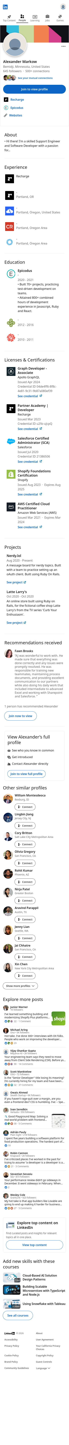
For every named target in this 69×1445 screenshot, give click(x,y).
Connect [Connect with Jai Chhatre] (25, 957)
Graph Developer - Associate (32, 370)
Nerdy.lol (14, 555)
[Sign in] (63, 7)
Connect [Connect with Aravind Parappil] (25, 919)
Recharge (24, 414)
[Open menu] (63, 46)
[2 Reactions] (6, 1187)
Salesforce (25, 447)
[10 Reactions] (7, 1145)
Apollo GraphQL (29, 377)
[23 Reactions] (10, 1043)
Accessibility (11, 1339)
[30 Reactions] (10, 1123)
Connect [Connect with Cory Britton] (25, 844)
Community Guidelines (16, 1368)
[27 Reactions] (10, 1208)
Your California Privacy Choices (48, 1347)
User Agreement (45, 1339)
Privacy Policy (11, 1345)
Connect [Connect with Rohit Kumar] (25, 882)
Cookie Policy (11, 1355)
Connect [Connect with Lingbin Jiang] (25, 825)
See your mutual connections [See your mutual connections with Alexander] (35, 78)
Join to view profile (34, 89)
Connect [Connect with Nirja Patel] (25, 900)
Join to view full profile (26, 774)
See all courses (17, 1315)
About (39, 1333)
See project (16, 582)
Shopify (23, 480)
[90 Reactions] (10, 1064)
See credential (30, 396)
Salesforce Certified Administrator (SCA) (33, 440)
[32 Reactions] (10, 1085)
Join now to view (20, 716)
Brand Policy (11, 1361)
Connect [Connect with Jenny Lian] (25, 938)
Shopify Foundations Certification (34, 473)
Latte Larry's (17, 592)
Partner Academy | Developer (33, 407)
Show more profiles (20, 986)
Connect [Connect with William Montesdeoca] (25, 807)
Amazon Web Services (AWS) (37, 513)
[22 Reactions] (10, 1021)
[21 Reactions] (9, 1166)
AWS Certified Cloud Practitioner (34, 506)
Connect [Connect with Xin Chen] (25, 975)
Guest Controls (44, 1361)
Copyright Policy (45, 1355)
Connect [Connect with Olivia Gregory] (25, 863)
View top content (34, 1245)
